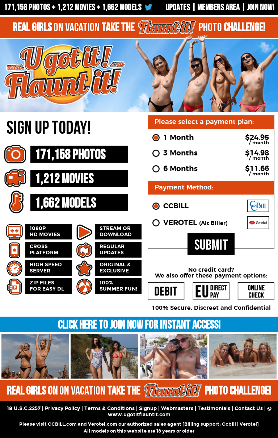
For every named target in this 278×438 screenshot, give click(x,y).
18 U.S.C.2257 (24, 408)
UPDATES (177, 7)
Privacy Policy (62, 408)
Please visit (33, 424)
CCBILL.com (62, 424)
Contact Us (249, 408)
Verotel (248, 424)
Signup (148, 408)
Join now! (260, 7)
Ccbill (229, 424)
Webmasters (177, 408)
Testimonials (214, 408)
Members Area (218, 7)
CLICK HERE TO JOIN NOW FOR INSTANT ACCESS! (139, 325)
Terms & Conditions (109, 408)
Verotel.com (102, 424)
